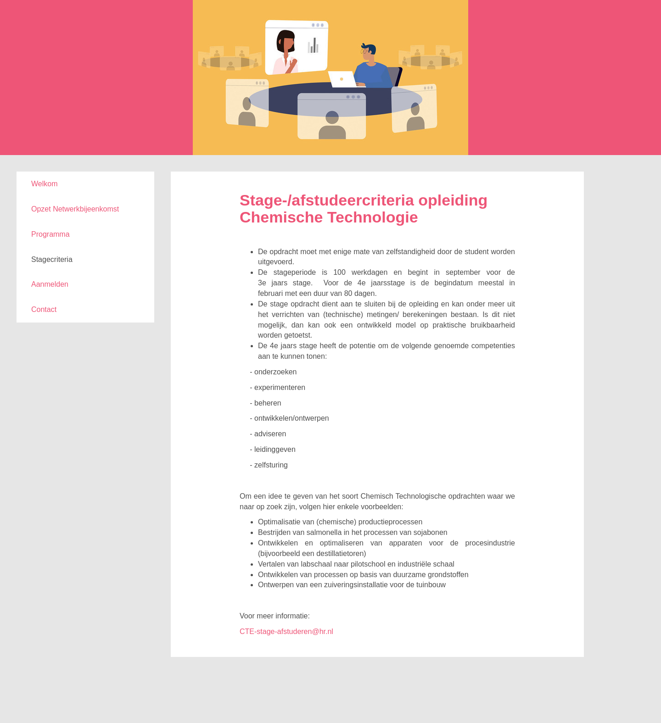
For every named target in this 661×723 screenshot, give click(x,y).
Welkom (44, 184)
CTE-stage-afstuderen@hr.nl (286, 631)
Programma (50, 234)
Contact (43, 309)
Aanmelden (49, 284)
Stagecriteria (52, 259)
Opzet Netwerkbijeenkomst (75, 209)
